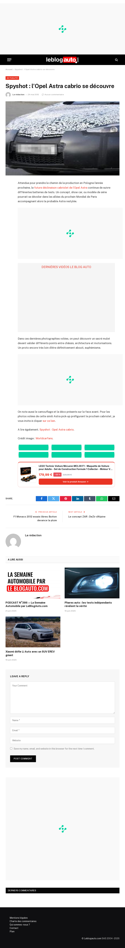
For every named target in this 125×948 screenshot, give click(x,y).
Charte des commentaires (23, 921)
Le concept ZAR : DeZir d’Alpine (86, 516)
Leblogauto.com (92, 938)
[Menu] (9, 59)
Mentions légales (19, 918)
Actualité (12, 78)
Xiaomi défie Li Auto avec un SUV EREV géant (30, 653)
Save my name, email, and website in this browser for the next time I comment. (54, 748)
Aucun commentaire (53, 94)
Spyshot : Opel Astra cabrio (57, 429)
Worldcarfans (44, 438)
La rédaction (18, 94)
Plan (12, 931)
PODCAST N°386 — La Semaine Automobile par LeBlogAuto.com (27, 604)
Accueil (9, 69)
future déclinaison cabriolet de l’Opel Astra (60, 187)
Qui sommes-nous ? (20, 924)
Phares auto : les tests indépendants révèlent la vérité (88, 604)
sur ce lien (49, 420)
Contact (14, 928)
